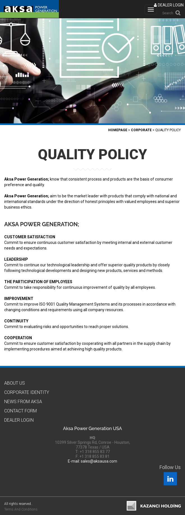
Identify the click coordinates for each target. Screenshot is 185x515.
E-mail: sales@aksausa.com (92, 461)
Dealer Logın (19, 420)
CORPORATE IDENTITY (26, 392)
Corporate (141, 130)
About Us (14, 383)
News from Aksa (23, 401)
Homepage (117, 130)
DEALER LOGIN (169, 5)
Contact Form (20, 411)
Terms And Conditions (21, 509)
